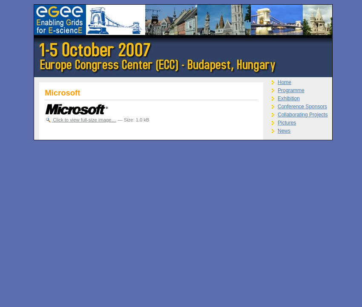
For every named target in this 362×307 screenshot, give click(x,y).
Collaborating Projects (303, 115)
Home (284, 82)
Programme (291, 90)
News (284, 131)
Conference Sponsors (302, 107)
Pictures (287, 123)
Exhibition (289, 98)
